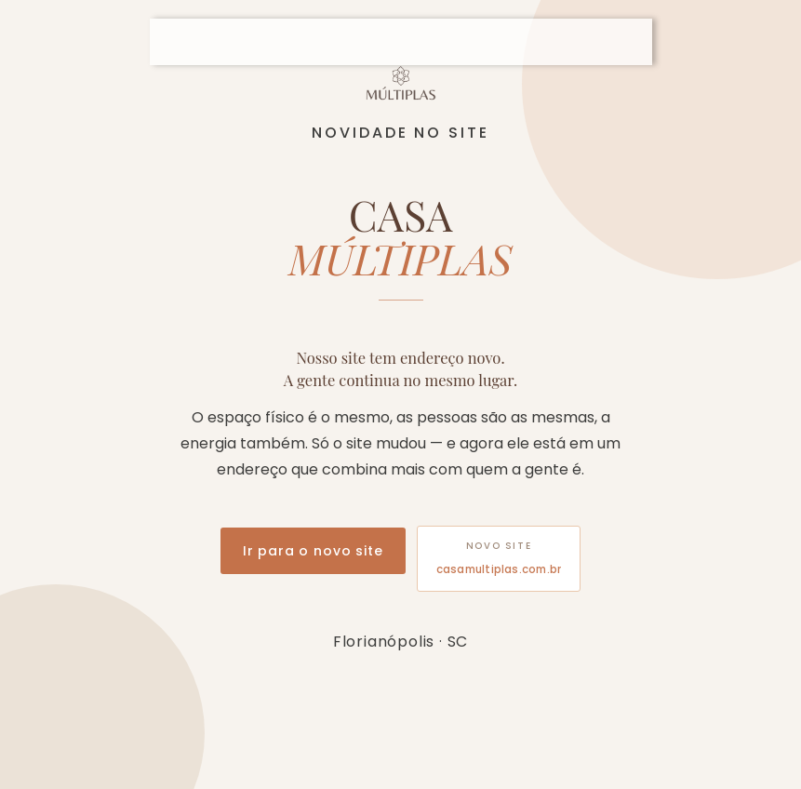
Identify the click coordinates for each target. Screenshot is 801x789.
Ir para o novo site (313, 551)
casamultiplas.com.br (499, 569)
